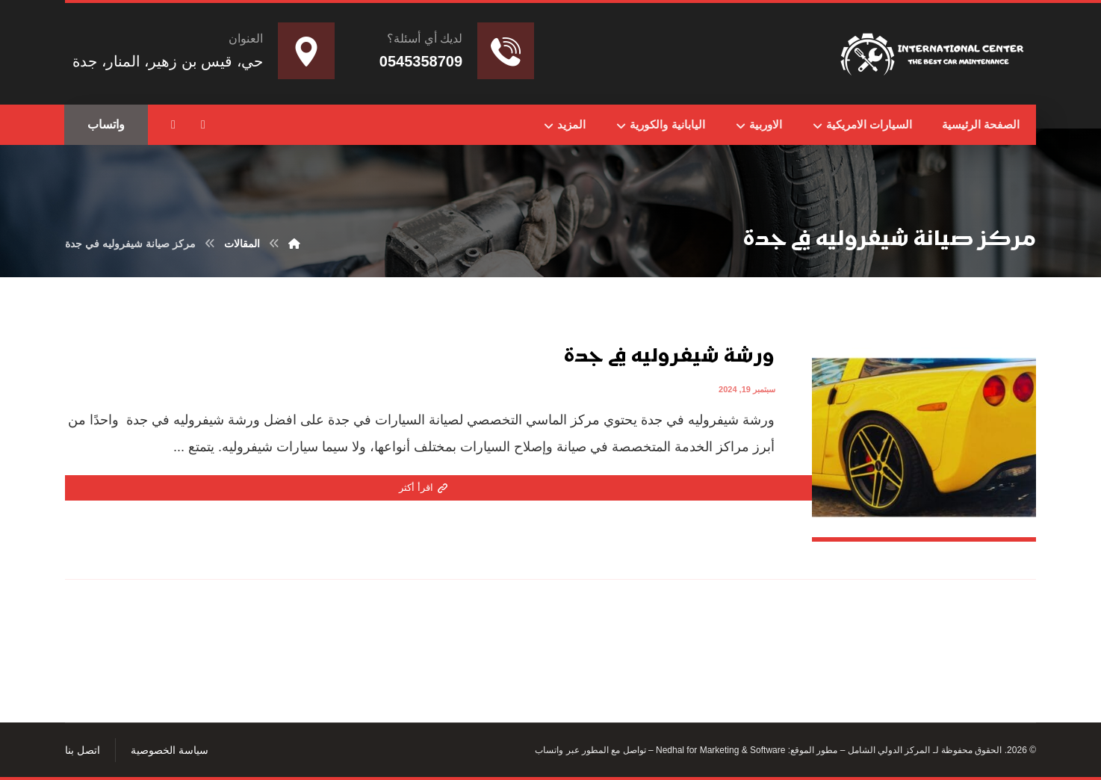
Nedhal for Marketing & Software (720, 750)
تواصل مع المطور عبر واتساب (590, 750)
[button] (203, 125)
